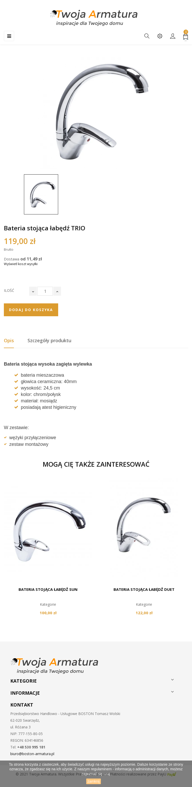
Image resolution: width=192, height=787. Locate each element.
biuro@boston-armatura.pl (32, 753)
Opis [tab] (9, 340)
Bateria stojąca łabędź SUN (48, 589)
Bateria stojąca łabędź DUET (144, 589)
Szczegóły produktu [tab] (49, 340)
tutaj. (107, 774)
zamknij (94, 781)
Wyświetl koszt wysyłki (21, 264)
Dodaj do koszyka (31, 309)
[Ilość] (45, 291)
